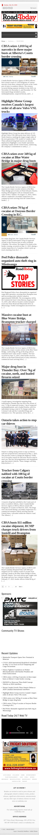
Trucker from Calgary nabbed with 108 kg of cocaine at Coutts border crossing (17, 476)
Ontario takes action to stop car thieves (19, 421)
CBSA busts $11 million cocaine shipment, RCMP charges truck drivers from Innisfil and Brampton (19, 528)
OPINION (34, 779)
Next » (20, 586)
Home (3, 41)
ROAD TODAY (10, 829)
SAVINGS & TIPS (16, 781)
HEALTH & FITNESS (15, 779)
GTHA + (26, 777)
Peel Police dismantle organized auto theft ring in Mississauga (19, 260)
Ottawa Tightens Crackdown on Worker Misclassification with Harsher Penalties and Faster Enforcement (18, 672)
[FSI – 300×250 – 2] (20, 756)
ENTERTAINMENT (31, 775)
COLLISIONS (15, 775)
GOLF (21, 777)
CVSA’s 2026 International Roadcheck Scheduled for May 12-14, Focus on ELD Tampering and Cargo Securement (20, 664)
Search (33, 8)
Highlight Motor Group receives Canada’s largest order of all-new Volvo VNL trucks (19, 106)
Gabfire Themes (34, 831)
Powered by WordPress (23, 831)
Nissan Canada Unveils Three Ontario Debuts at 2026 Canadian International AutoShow (19, 688)
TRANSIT (24, 781)
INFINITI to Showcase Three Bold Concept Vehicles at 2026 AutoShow (18, 683)
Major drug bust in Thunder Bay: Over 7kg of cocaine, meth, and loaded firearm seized (18, 372)
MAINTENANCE (26, 779)
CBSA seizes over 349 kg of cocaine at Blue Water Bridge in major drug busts (19, 157)
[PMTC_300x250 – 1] (20, 611)
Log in (15, 831)
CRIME (23, 775)
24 (15, 586)
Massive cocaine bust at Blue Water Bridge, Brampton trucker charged (19, 318)
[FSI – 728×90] (20, 26)
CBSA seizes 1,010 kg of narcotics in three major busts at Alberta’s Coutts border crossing (17, 51)
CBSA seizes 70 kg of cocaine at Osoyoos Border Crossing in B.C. (18, 211)
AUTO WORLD (7, 775)
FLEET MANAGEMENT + (11, 777)
